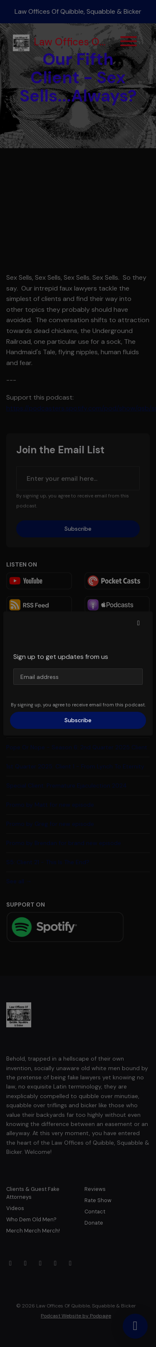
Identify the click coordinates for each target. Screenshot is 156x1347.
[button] (138, 623)
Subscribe (78, 720)
